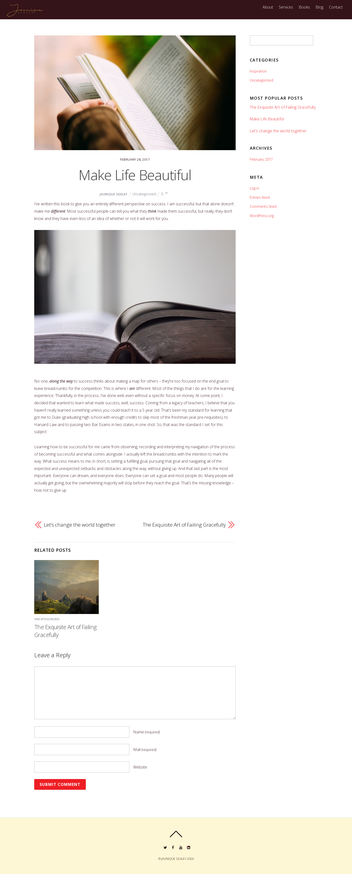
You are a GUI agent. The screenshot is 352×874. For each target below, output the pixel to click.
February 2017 (261, 159)
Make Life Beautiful (134, 174)
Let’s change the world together (79, 524)
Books (304, 7)
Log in (254, 188)
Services (286, 7)
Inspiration (258, 71)
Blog (319, 7)
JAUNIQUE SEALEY (114, 194)
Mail (144, 749)
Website (140, 767)
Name (146, 732)
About (268, 7)
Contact (336, 7)
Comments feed (263, 206)
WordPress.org (262, 215)
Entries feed (260, 197)
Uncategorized (144, 194)
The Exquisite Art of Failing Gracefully (184, 524)
